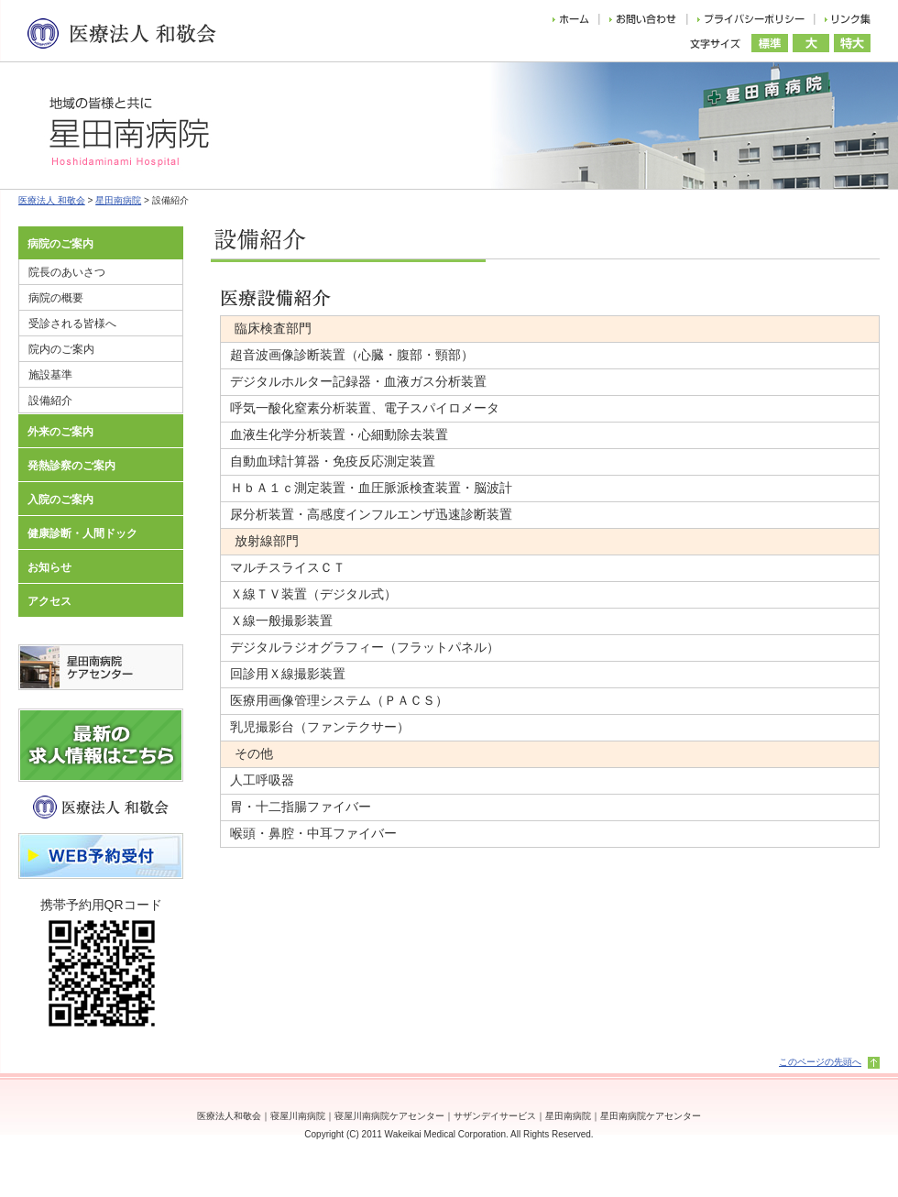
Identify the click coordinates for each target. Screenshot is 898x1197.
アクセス (49, 601)
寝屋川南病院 (297, 1116)
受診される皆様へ (72, 323)
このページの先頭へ (820, 1062)
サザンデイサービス (495, 1116)
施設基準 (50, 374)
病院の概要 (55, 297)
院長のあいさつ (66, 272)
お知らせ (49, 567)
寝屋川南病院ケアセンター (389, 1116)
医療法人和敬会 (229, 1116)
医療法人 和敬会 (51, 200)
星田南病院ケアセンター (650, 1116)
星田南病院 (118, 200)
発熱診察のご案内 (71, 465)
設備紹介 (50, 400)
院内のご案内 (61, 349)
